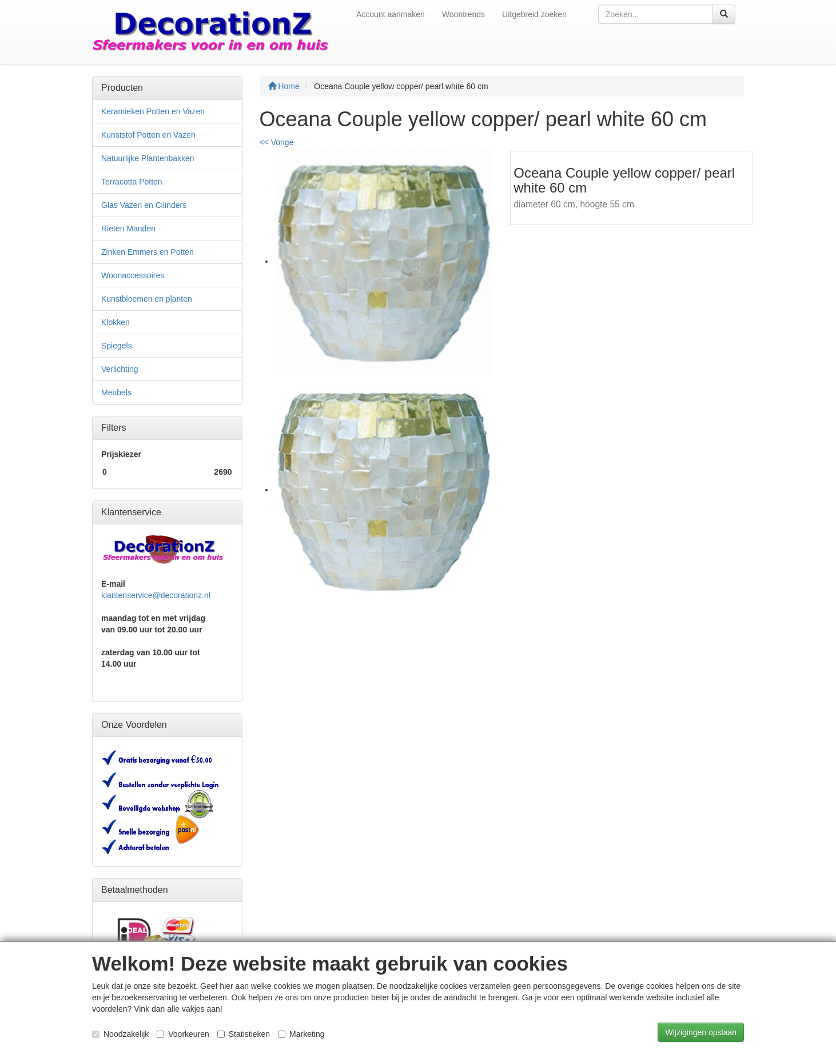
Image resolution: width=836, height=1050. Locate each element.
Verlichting (119, 369)
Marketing (301, 1034)
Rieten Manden (128, 228)
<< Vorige (277, 142)
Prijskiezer (121, 454)
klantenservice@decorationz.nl (155, 595)
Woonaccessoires (132, 275)
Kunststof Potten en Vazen (148, 134)
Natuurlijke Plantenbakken (147, 158)
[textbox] (655, 14)
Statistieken (243, 1034)
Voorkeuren (183, 1034)
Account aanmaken (390, 14)
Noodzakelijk (120, 1034)
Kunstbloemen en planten (146, 298)
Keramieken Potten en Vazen (153, 111)
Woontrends (463, 14)
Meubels (116, 392)
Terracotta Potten (131, 181)
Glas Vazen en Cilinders (143, 205)
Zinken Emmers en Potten (147, 252)
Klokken (115, 322)
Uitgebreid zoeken (534, 14)
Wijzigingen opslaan (701, 1032)
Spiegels (116, 345)
